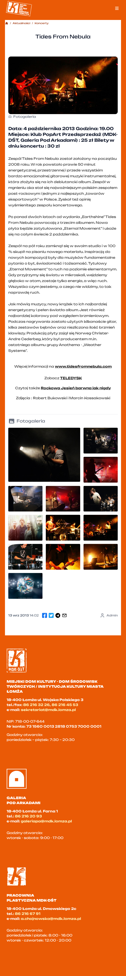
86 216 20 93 (28, 816)
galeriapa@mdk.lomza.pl (46, 821)
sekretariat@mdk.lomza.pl (48, 710)
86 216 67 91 (27, 914)
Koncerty (42, 23)
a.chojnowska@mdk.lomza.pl (51, 919)
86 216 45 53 (65, 705)
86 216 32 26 (36, 705)
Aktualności (21, 23)
